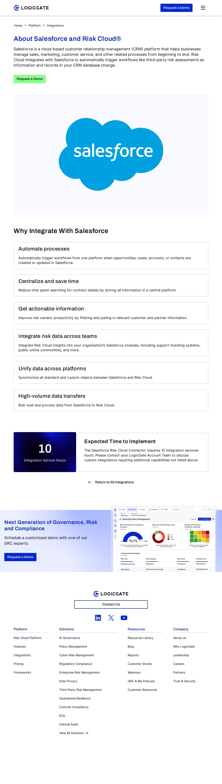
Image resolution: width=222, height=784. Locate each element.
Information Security (108, 763)
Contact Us (111, 604)
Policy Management (73, 646)
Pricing (18, 664)
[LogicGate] (31, 7)
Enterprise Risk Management (79, 672)
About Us (179, 638)
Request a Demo (176, 8)
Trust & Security (184, 681)
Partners (179, 672)
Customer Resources (142, 689)
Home (18, 25)
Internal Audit (68, 724)
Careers (178, 664)
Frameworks (22, 672)
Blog (131, 646)
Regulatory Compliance (75, 664)
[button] (31, 629)
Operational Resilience (75, 698)
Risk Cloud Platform (27, 638)
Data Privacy (68, 681)
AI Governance (69, 638)
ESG (62, 715)
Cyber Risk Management (76, 655)
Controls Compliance (73, 707)
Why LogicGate (184, 646)
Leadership (181, 655)
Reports (133, 655)
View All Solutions (73, 733)
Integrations (55, 25)
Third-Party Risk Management (80, 689)
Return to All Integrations (114, 482)
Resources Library (140, 638)
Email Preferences (134, 763)
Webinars (134, 672)
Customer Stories (140, 664)
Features (20, 646)
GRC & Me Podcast (141, 681)
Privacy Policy (84, 763)
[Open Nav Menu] (203, 7)
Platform (35, 25)
